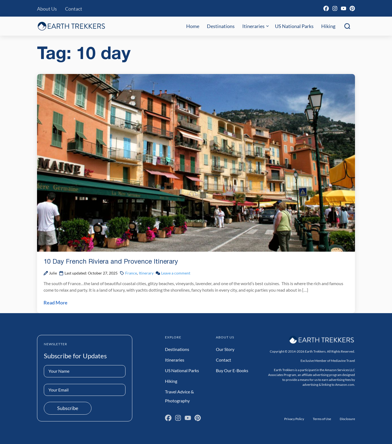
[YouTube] (343, 8)
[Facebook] (326, 8)
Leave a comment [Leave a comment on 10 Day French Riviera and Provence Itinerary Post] (175, 273)
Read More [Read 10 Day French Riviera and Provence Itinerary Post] (56, 303)
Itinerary (146, 273)
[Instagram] (335, 8)
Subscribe (67, 408)
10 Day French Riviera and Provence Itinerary (111, 262)
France (131, 273)
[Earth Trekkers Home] (71, 26)
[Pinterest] (352, 8)
